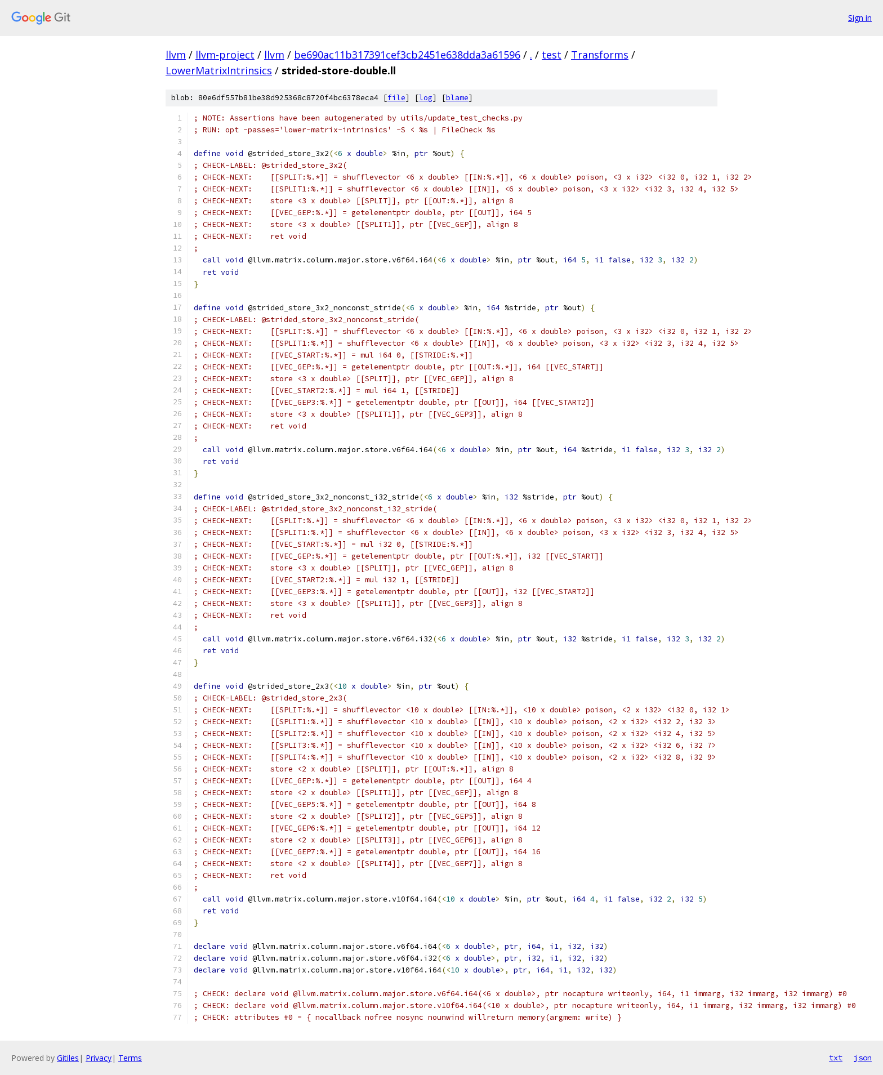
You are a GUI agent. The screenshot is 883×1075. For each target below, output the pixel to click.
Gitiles (68, 1057)
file (396, 97)
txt (835, 1057)
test (551, 54)
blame (457, 97)
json (863, 1057)
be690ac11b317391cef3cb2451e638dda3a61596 (407, 54)
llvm (176, 54)
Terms (130, 1057)
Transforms (599, 54)
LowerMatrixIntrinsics (219, 70)
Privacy (99, 1057)
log (425, 97)
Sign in (860, 17)
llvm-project (225, 54)
